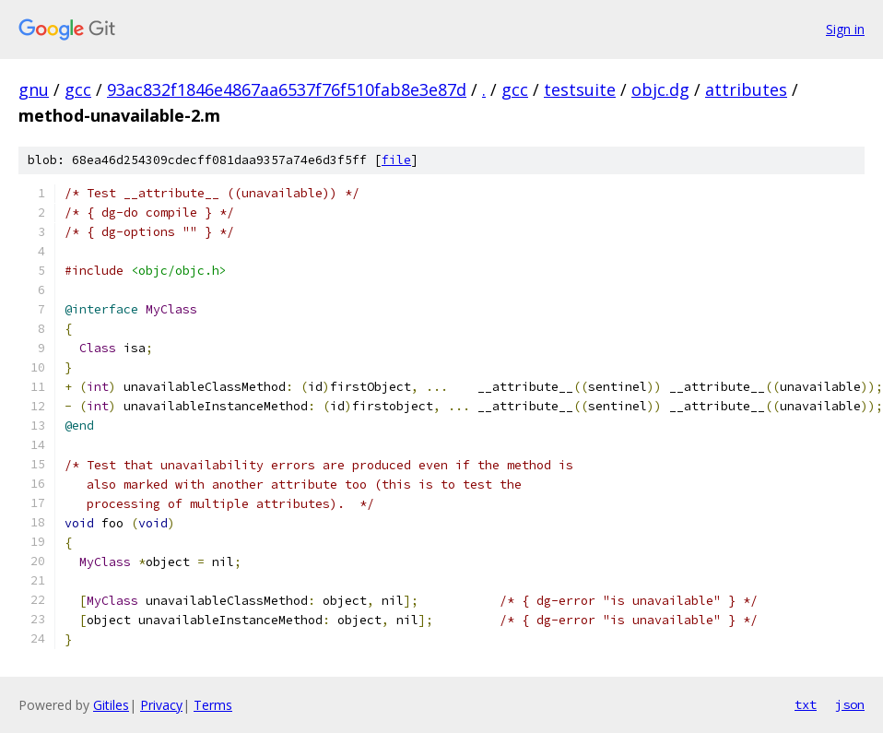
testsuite (580, 89)
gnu (33, 89)
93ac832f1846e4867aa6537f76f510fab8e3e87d (286, 89)
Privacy (161, 705)
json (850, 704)
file (396, 160)
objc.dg (660, 89)
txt (806, 704)
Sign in (845, 29)
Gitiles (111, 705)
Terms (213, 705)
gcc (78, 89)
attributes (746, 89)
